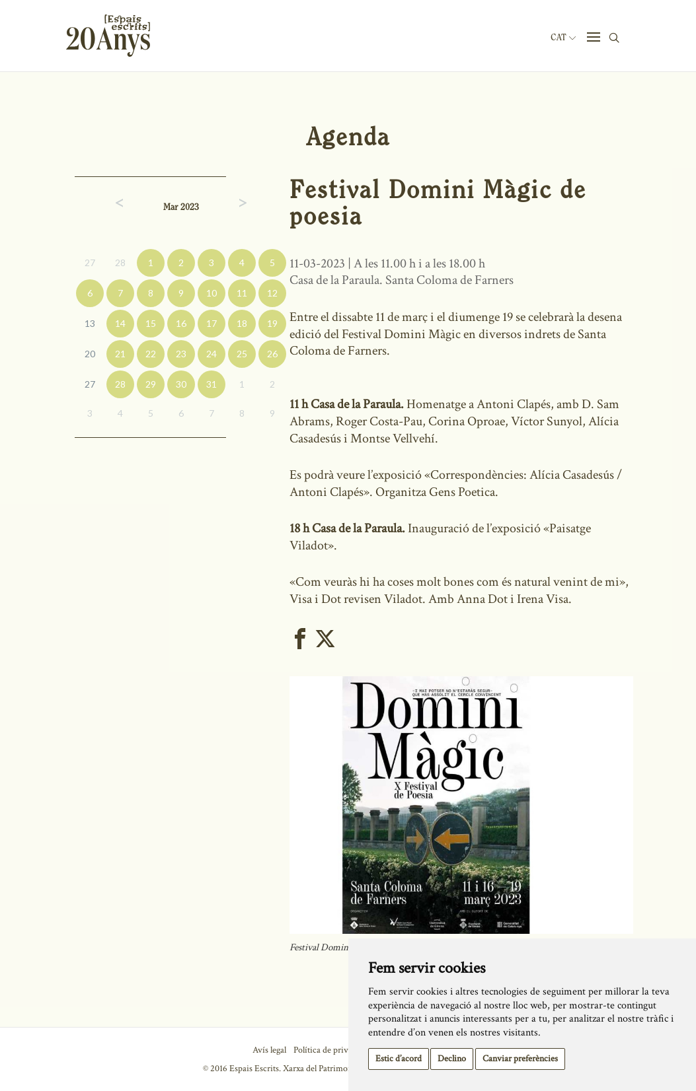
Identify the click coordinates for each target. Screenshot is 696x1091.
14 (120, 323)
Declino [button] (452, 1059)
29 (150, 384)
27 (90, 262)
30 (181, 384)
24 (211, 353)
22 (150, 353)
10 (211, 293)
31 (211, 384)
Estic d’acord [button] (398, 1059)
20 (90, 353)
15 (150, 323)
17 (211, 323)
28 (120, 262)
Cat (563, 37)
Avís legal (269, 1050)
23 (181, 353)
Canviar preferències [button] (520, 1059)
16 (181, 323)
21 (120, 353)
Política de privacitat (330, 1050)
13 (90, 323)
